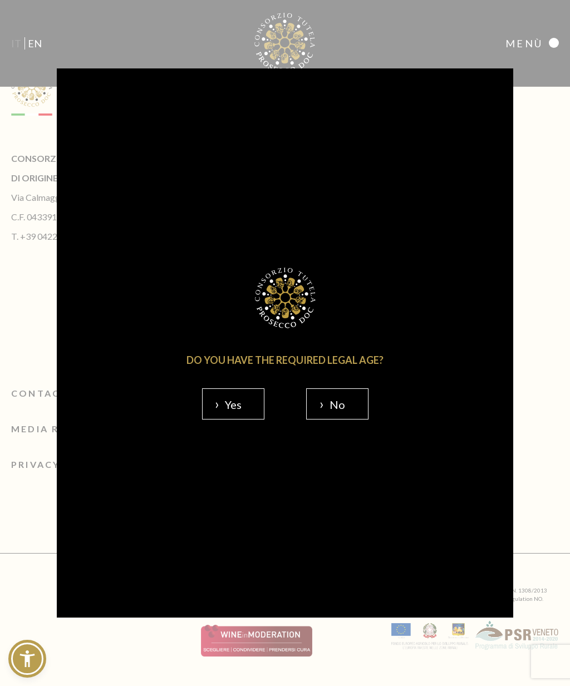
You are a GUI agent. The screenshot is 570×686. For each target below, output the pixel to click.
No (337, 404)
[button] (27, 659)
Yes (233, 404)
